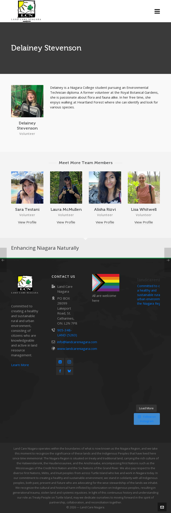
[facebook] (60, 371)
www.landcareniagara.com (77, 348)
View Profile (27, 222)
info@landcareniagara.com (77, 342)
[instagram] (69, 362)
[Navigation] (157, 11)
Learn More (20, 365)
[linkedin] (60, 362)
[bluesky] (69, 371)
